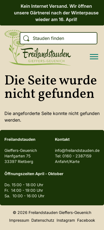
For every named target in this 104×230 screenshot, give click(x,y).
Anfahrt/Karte (67, 161)
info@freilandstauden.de (77, 150)
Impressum (19, 220)
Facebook (86, 220)
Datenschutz (42, 220)
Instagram (66, 220)
